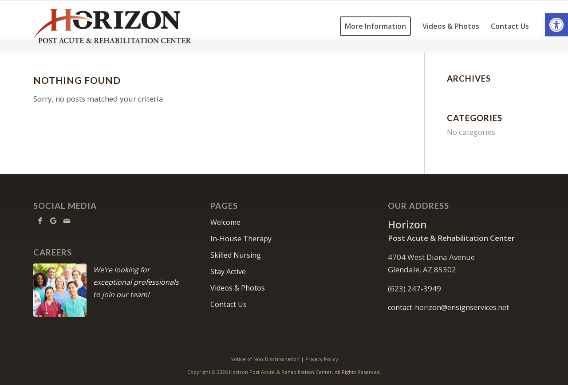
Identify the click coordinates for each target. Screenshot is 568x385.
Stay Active (228, 271)
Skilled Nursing (235, 255)
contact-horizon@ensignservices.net (448, 307)
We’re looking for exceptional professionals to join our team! (136, 282)
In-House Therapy (241, 239)
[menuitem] (375, 26)
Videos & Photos (237, 288)
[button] (556, 24)
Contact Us (228, 304)
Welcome (225, 222)
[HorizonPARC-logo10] (114, 26)
